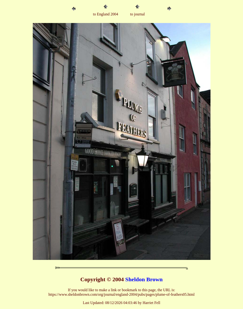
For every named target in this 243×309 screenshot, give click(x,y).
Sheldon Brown (144, 279)
